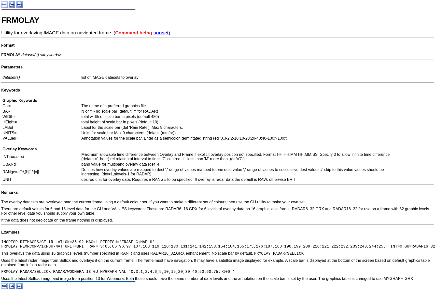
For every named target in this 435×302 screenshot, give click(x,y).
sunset (161, 32)
